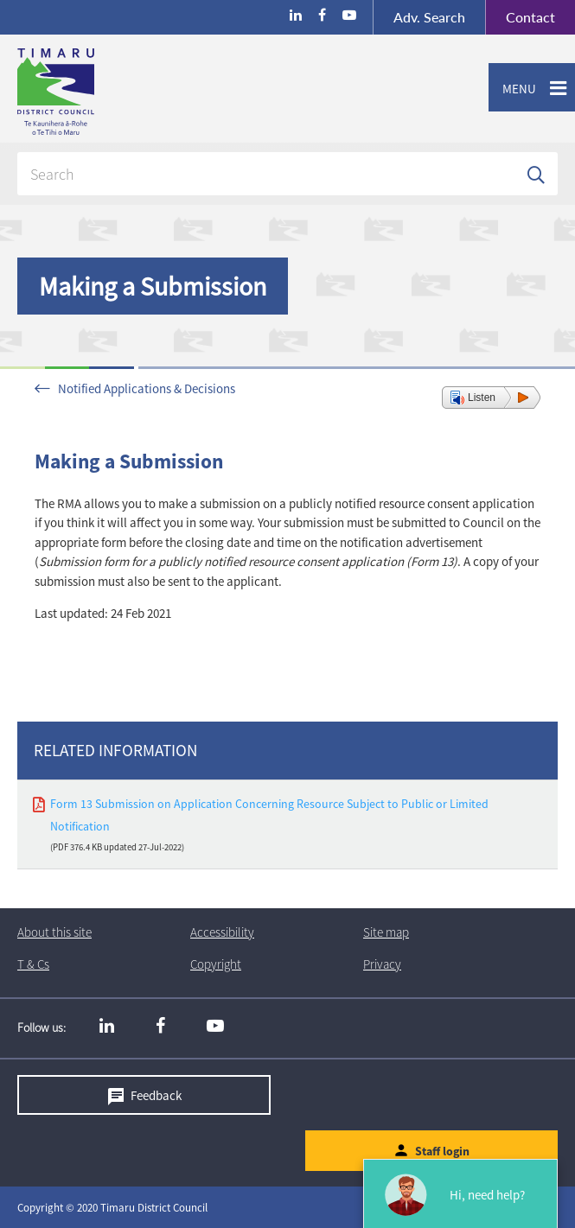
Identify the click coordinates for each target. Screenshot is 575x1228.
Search (429, 17)
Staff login (442, 1151)
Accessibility (222, 932)
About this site (54, 932)
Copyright (215, 964)
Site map (386, 932)
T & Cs (33, 964)
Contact (520, 17)
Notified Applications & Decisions (146, 388)
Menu (512, 89)
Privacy (382, 964)
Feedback (156, 1094)
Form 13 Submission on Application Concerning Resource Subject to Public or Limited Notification (269, 814)
